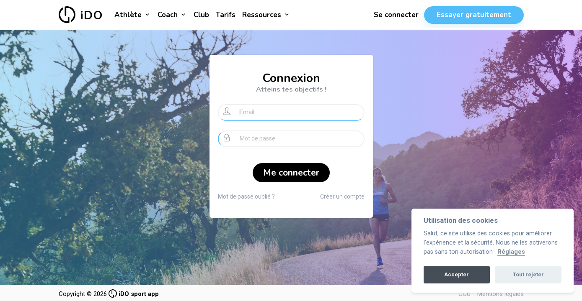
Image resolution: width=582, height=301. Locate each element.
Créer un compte (342, 196)
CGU (464, 294)
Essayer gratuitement (474, 15)
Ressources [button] (266, 15)
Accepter (456, 274)
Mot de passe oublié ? (246, 196)
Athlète (132, 15)
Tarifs (225, 15)
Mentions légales (500, 294)
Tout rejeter (528, 274)
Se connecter (396, 15)
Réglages (511, 251)
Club (201, 15)
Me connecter (291, 173)
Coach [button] (172, 15)
